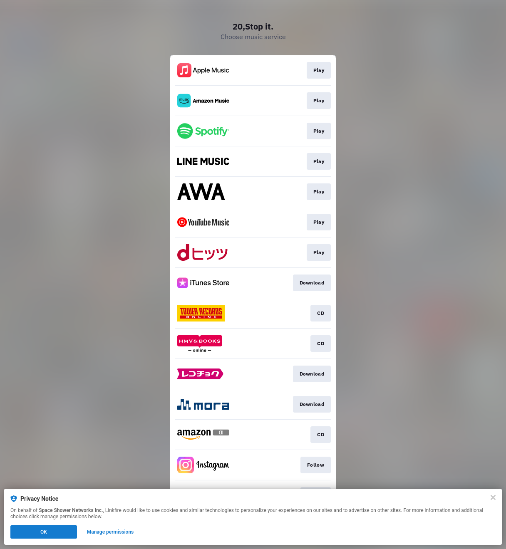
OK (43, 532)
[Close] (493, 497)
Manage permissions (110, 532)
